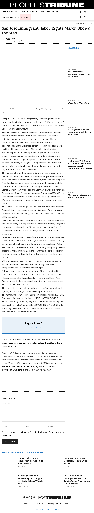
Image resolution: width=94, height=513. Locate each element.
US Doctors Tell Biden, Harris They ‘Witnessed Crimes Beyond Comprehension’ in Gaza (80, 164)
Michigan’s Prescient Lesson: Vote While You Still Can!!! (79, 132)
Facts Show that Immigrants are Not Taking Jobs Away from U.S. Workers (77, 479)
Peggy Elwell (10, 38)
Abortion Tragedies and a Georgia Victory (79, 195)
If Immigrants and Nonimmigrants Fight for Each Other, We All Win (30, 479)
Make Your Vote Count (79, 103)
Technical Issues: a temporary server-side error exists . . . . (79, 74)
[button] (73, 14)
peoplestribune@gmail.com (48, 343)
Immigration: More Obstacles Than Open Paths (76, 461)
